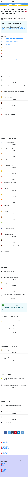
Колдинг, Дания (5, 452)
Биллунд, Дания (5, 453)
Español (3, 466)
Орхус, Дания (4, 443)
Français (3, 474)
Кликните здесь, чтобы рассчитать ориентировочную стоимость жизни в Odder (13, 28)
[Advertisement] (14, 69)
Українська (3, 465)
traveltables (13, 2)
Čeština (3, 470)
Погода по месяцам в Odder (12, 59)
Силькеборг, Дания (5, 446)
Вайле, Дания (4, 447)
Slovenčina (3, 469)
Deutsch (3, 472)
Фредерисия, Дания (5, 448)
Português (3, 468)
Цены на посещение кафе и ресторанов (14, 38)
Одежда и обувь (9, 56)
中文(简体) (3, 471)
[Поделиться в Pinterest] (15, 432)
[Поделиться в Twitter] (9, 432)
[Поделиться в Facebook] (5, 432)
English (3, 463)
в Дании (7, 15)
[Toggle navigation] (25, 2)
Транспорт (8, 44)
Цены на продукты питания (12, 41)
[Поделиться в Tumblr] (12, 432)
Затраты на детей (10, 53)
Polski (2, 464)
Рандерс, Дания (5, 449)
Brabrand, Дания (5, 442)
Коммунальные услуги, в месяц (13, 47)
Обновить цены (6, 309)
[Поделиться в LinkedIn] (18, 432)
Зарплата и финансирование (12, 50)
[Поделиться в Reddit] (22, 432)
